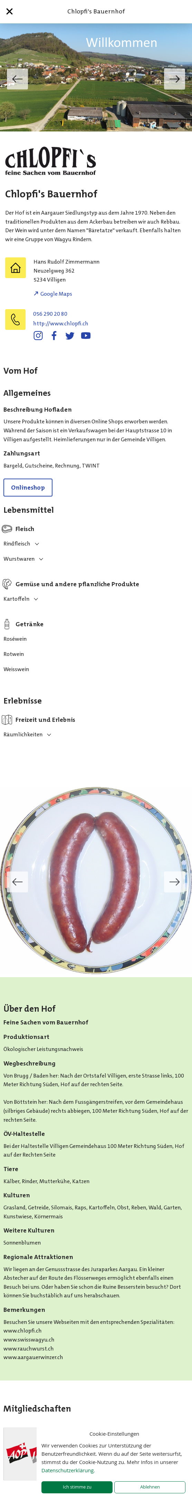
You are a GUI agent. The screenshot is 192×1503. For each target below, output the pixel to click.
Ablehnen (150, 1487)
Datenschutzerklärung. (68, 1470)
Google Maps (56, 293)
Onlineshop (28, 487)
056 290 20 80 (50, 313)
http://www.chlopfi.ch (60, 323)
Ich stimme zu (77, 1487)
